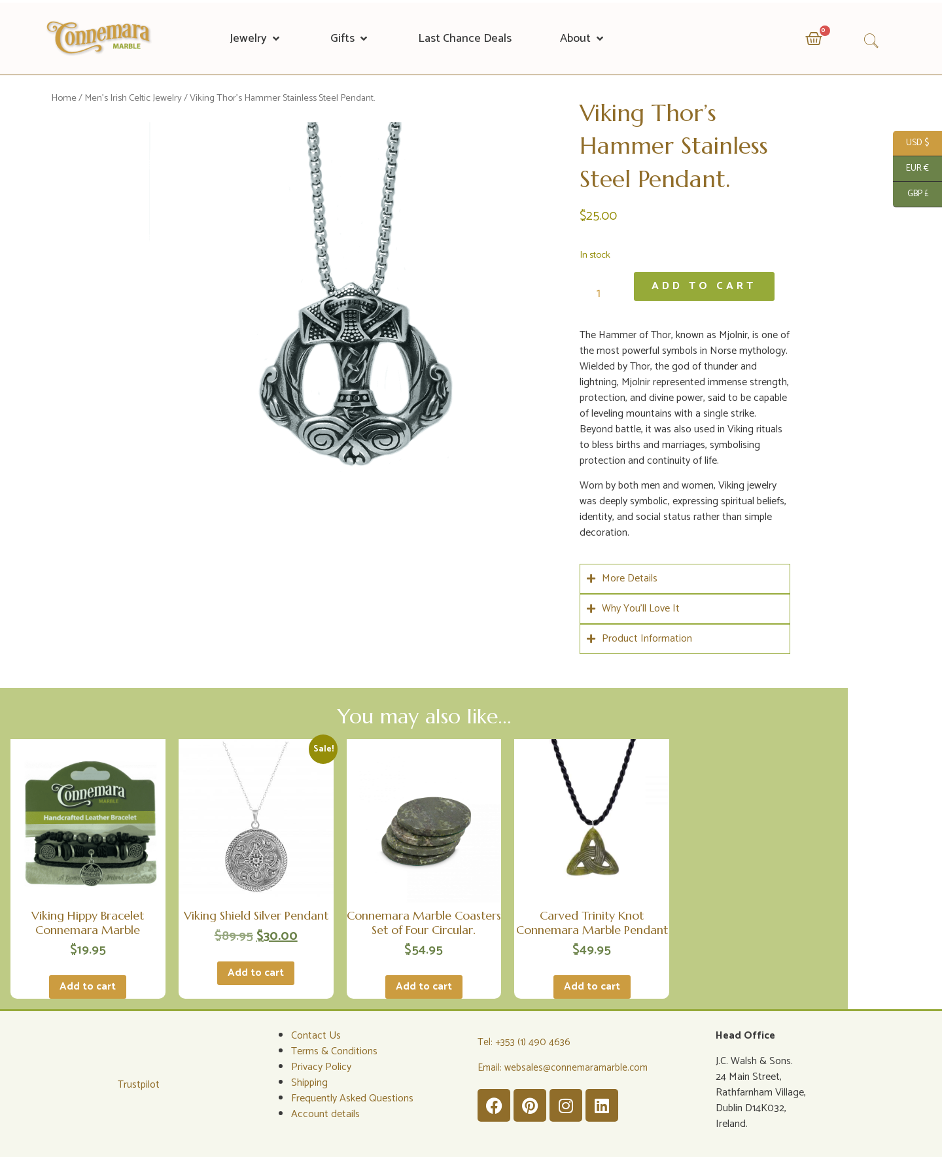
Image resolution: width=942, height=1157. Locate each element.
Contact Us (316, 1034)
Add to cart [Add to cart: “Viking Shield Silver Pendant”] (256, 971)
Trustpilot (139, 1083)
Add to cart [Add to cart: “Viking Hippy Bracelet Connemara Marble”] (88, 985)
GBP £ (910, 194)
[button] (255, 39)
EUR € (911, 169)
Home (64, 98)
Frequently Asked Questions (352, 1097)
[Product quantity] (603, 292)
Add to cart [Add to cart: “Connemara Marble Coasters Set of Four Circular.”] (424, 985)
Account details (325, 1113)
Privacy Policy (321, 1066)
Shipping (309, 1081)
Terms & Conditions (334, 1050)
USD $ (911, 143)
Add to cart (706, 286)
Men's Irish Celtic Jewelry (133, 98)
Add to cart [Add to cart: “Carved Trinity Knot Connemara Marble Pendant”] (592, 985)
